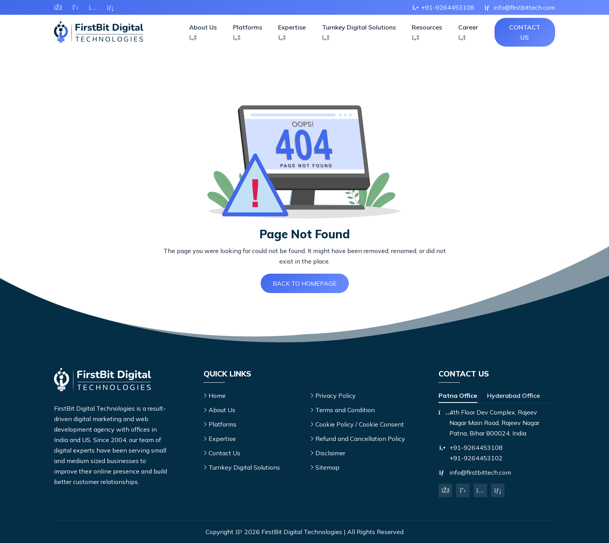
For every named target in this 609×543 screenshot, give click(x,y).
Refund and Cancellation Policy (360, 438)
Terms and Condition (345, 410)
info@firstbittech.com (480, 472)
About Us (203, 31)
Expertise (292, 31)
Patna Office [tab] (457, 395)
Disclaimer (330, 453)
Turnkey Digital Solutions (359, 31)
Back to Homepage (305, 283)
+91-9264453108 (476, 447)
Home (217, 395)
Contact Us (524, 32)
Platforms (247, 31)
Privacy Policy (335, 395)
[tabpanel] (496, 423)
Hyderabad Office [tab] (513, 395)
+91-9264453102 (476, 458)
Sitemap (327, 467)
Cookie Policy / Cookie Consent (359, 424)
